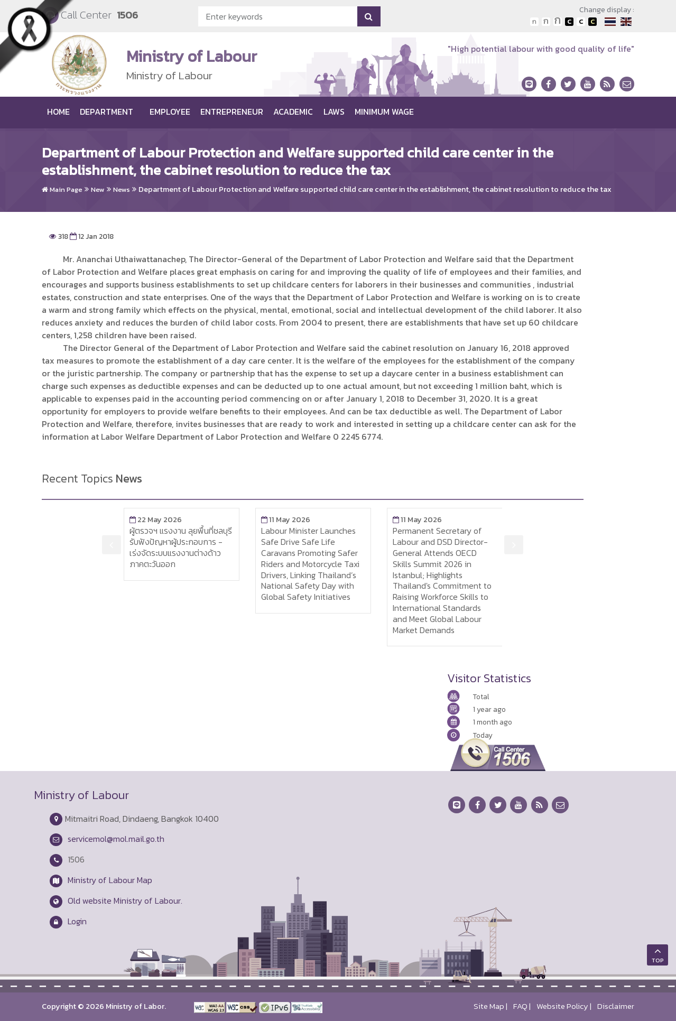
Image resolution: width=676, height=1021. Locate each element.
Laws (334, 111)
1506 (127, 15)
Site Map (489, 1006)
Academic (293, 111)
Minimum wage (384, 111)
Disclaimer (615, 1006)
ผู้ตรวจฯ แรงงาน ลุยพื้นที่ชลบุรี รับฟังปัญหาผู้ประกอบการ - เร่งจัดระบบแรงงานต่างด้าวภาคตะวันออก (180, 547)
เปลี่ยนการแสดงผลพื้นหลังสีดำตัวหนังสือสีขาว (569, 21)
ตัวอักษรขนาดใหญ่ (557, 21)
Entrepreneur (231, 111)
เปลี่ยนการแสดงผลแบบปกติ (581, 21)
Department (106, 111)
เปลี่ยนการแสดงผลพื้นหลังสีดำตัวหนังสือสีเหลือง (592, 21)
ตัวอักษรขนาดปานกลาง (546, 21)
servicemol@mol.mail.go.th (116, 838)
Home (58, 111)
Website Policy (562, 1006)
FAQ (520, 1006)
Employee (170, 111)
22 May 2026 (155, 519)
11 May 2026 (285, 519)
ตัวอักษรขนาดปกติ (534, 21)
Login (77, 921)
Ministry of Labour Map (110, 880)
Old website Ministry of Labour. (125, 900)
